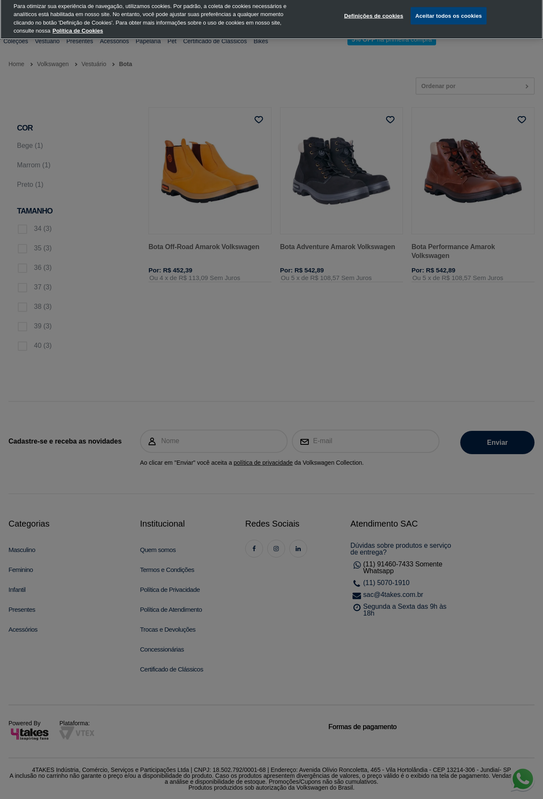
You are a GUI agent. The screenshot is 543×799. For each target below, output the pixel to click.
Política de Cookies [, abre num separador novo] (78, 22)
